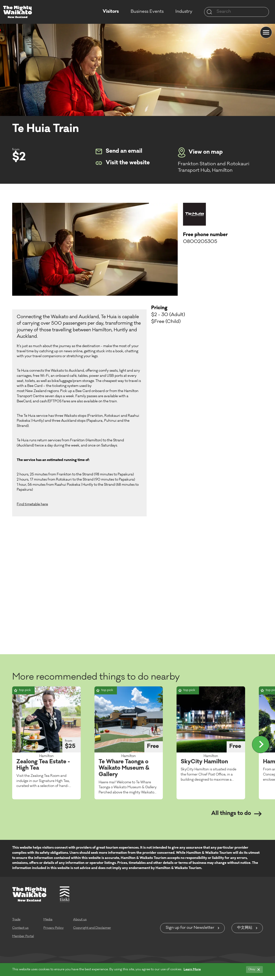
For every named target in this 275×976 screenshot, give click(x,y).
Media (47, 919)
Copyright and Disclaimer (92, 928)
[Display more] (260, 744)
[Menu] (266, 32)
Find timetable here (32, 504)
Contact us (20, 928)
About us (80, 919)
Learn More (192, 969)
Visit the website (122, 163)
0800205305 (200, 242)
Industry (183, 12)
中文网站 (244, 928)
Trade (16, 919)
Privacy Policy (53, 928)
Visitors (111, 12)
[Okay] (254, 969)
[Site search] (209, 12)
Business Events (147, 12)
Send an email (118, 151)
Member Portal (23, 936)
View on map (200, 152)
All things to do (236, 813)
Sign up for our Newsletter (190, 928)
